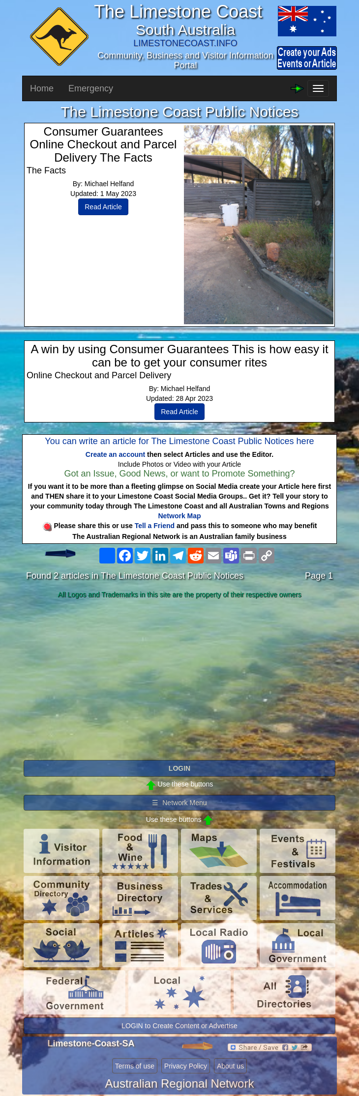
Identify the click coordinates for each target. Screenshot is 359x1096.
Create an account (115, 454)
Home (42, 88)
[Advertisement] (179, 680)
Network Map (179, 516)
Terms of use (134, 1066)
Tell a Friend (155, 526)
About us (230, 1066)
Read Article (103, 207)
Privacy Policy (185, 1066)
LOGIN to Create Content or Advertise (179, 1026)
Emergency (90, 88)
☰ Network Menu (179, 803)
